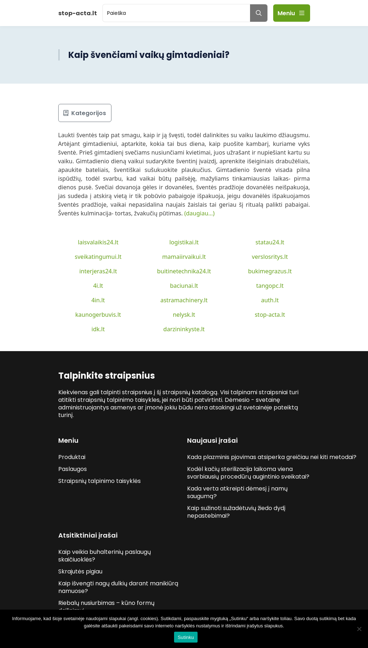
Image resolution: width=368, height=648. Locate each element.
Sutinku (186, 637)
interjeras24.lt (98, 271)
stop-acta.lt (270, 315)
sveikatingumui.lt (98, 257)
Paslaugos (72, 469)
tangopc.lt (270, 286)
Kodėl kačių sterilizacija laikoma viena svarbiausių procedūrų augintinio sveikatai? (248, 473)
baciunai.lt (184, 286)
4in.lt (98, 300)
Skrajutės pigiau (80, 571)
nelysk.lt (184, 315)
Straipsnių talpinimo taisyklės (99, 481)
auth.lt (270, 300)
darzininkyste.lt (183, 329)
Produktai (71, 457)
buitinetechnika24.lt (184, 271)
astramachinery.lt (184, 300)
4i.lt (98, 286)
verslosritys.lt (270, 257)
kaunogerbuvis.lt (98, 315)
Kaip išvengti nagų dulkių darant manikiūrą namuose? (118, 587)
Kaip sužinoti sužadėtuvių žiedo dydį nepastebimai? (236, 512)
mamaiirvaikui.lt (184, 257)
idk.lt (98, 329)
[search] (176, 13)
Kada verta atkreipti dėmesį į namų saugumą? (237, 492)
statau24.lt (269, 242)
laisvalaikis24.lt (98, 242)
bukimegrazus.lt (270, 271)
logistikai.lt (184, 242)
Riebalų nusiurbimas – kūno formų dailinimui (106, 607)
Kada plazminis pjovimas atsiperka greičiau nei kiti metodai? (272, 457)
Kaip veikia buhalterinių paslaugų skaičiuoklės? (104, 556)
